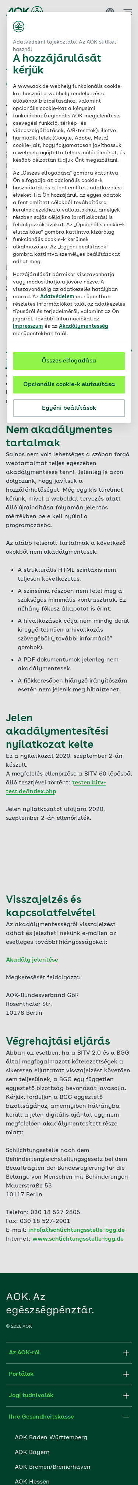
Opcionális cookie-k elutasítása (69, 385)
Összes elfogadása (69, 361)
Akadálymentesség (83, 326)
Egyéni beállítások (69, 408)
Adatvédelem (57, 296)
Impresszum (28, 326)
